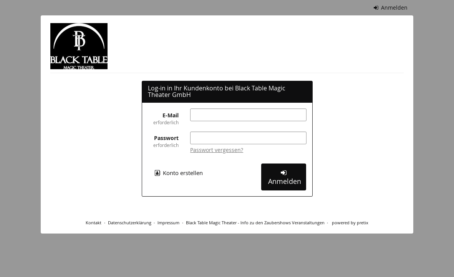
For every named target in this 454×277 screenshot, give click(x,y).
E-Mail (163, 119)
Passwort (163, 141)
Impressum (168, 222)
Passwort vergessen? (216, 150)
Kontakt (93, 222)
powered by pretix (350, 222)
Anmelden (391, 7)
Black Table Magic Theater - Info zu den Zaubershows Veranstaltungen (255, 222)
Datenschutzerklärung (129, 222)
